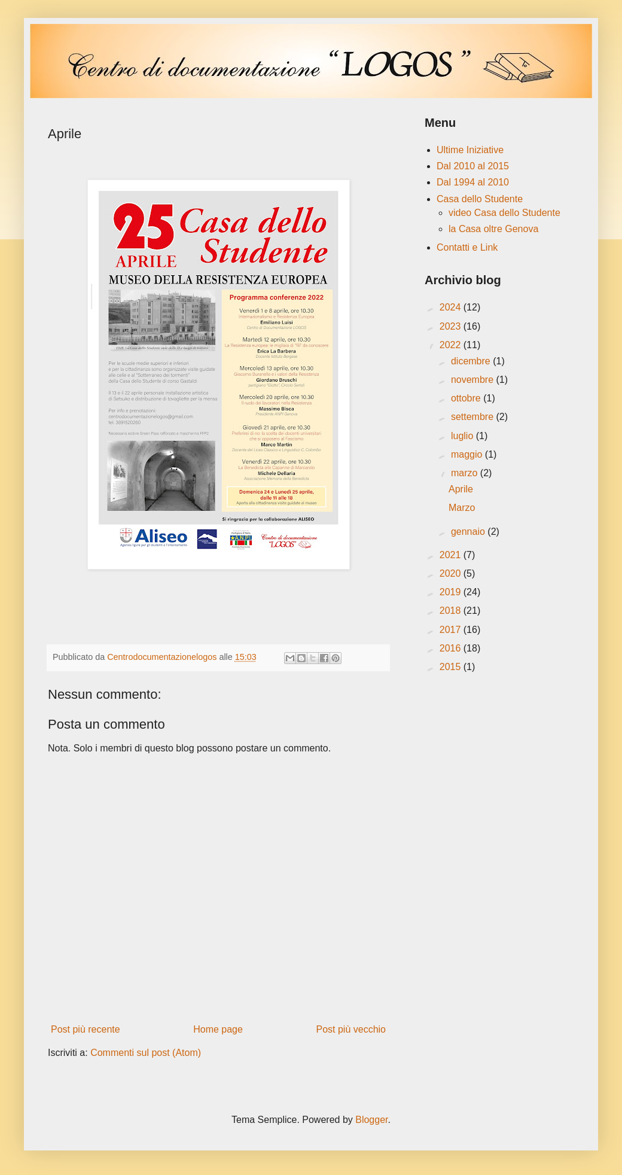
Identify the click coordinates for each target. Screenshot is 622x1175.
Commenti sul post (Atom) (145, 1053)
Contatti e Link (467, 247)
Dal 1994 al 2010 (473, 182)
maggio (468, 454)
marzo (465, 473)
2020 (452, 573)
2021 (452, 555)
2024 (452, 307)
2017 (452, 630)
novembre (473, 380)
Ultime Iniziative (470, 150)
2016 (452, 648)
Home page (218, 1029)
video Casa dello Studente (504, 213)
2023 (452, 326)
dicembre (472, 361)
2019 (452, 592)
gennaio (469, 531)
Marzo (462, 508)
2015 (452, 667)
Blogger (371, 1120)
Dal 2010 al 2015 (473, 166)
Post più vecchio (351, 1029)
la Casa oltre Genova (493, 229)
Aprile (461, 489)
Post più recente (85, 1029)
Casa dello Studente (480, 199)
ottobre (467, 398)
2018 (452, 610)
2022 (452, 345)
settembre (473, 417)
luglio (463, 436)
